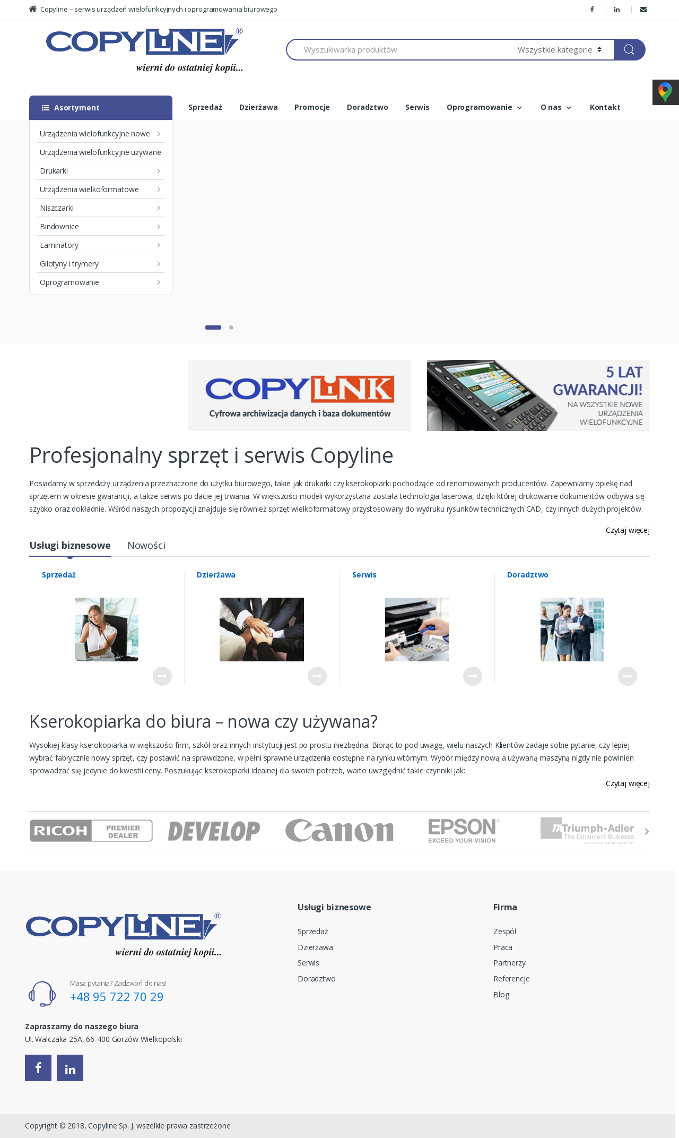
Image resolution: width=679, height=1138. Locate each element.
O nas (551, 107)
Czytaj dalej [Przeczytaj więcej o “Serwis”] (472, 676)
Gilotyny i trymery (69, 263)
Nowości (146, 545)
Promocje (312, 107)
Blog (501, 994)
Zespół (505, 931)
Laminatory (59, 245)
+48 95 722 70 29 (117, 996)
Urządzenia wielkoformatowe (89, 189)
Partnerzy (509, 963)
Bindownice (59, 226)
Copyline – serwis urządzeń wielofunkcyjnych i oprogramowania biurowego (153, 9)
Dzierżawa (258, 107)
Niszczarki (57, 208)
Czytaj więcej (628, 530)
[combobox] (396, 50)
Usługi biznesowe (70, 545)
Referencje (511, 978)
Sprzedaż (205, 107)
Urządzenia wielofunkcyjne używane (100, 152)
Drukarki (54, 171)
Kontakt (605, 107)
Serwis (417, 107)
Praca (502, 947)
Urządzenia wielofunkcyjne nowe (95, 133)
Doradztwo (367, 107)
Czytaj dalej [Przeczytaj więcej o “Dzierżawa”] (317, 676)
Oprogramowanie (69, 282)
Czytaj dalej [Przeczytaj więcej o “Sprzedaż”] (162, 676)
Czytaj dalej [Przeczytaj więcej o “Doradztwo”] (627, 676)
